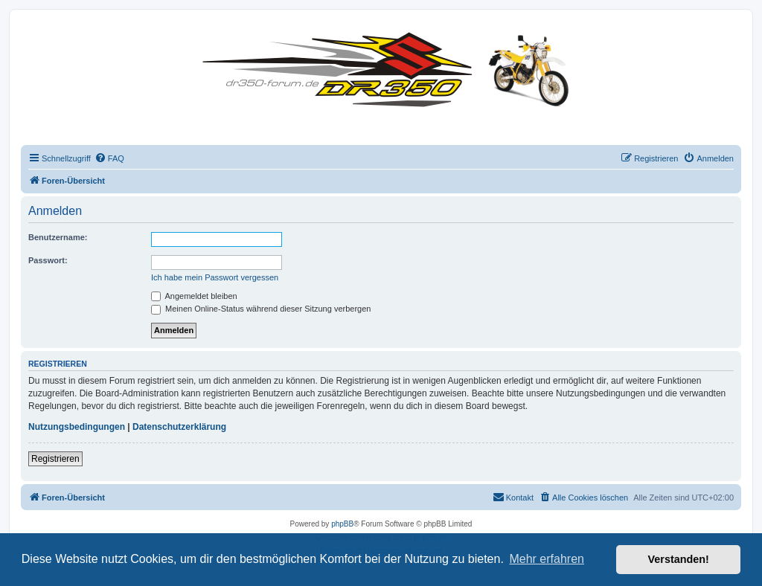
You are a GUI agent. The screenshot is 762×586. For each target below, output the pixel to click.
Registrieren (55, 459)
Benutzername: (57, 237)
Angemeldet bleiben (194, 296)
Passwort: (48, 260)
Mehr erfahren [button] (546, 559)
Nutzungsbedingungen (76, 427)
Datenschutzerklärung (179, 427)
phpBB (342, 524)
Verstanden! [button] (678, 559)
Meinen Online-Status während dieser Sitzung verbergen (261, 308)
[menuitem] (109, 158)
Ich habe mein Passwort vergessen (214, 277)
